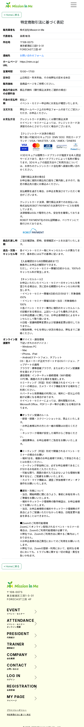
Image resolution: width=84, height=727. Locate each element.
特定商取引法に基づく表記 (19, 714)
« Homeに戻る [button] (11, 14)
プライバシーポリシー (17, 710)
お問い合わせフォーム (32, 55)
